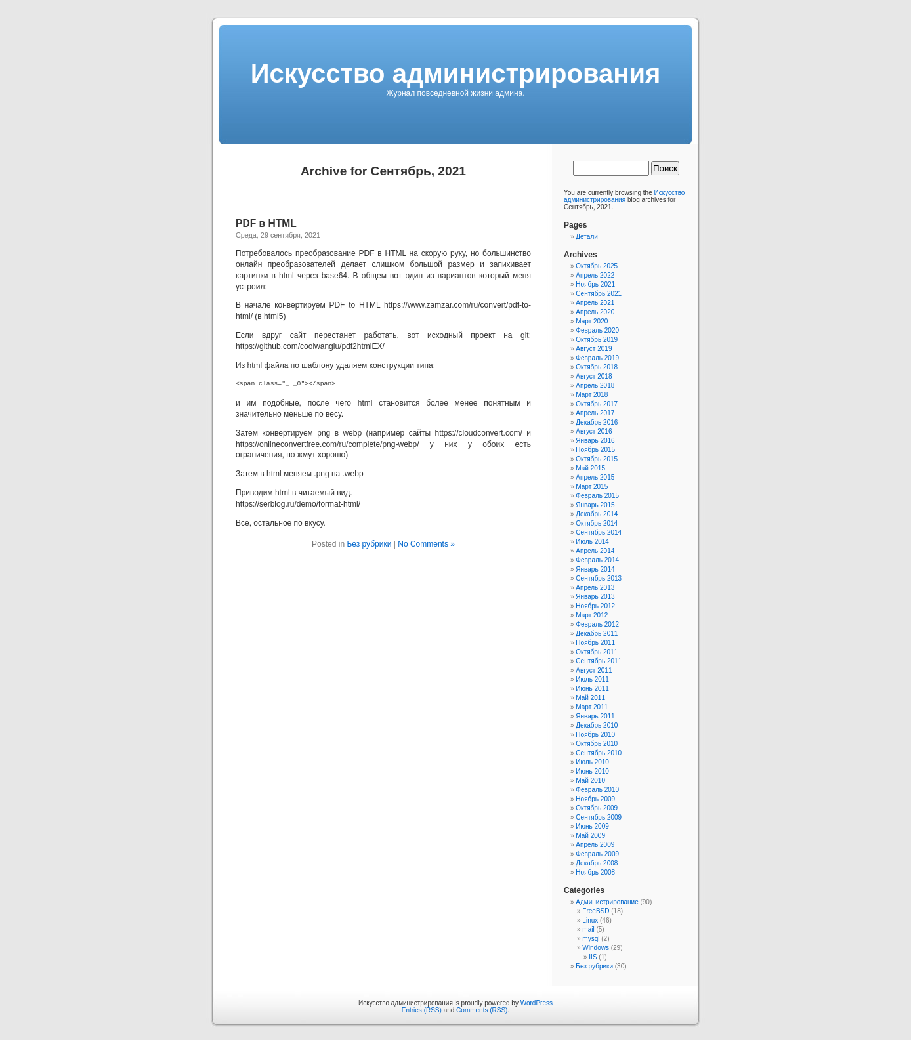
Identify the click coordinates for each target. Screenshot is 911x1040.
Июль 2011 (592, 679)
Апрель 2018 (595, 385)
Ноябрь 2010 (595, 734)
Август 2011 (594, 670)
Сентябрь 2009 (599, 817)
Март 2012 (592, 615)
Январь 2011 (595, 716)
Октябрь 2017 (597, 403)
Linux (590, 920)
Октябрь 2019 (597, 339)
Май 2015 (590, 468)
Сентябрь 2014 (599, 532)
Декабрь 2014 (597, 514)
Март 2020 (592, 321)
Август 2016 (594, 431)
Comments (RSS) (481, 1010)
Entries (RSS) (422, 1010)
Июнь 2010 (592, 771)
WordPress (536, 1003)
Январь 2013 (595, 596)
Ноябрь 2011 (595, 642)
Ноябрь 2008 (595, 872)
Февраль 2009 (597, 854)
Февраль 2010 (597, 789)
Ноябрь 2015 (595, 449)
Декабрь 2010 (597, 725)
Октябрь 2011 (597, 651)
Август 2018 (594, 376)
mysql (590, 938)
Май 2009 (590, 835)
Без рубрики (369, 544)
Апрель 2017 (595, 413)
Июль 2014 (592, 541)
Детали (586, 236)
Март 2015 (592, 486)
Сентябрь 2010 (599, 753)
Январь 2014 (595, 569)
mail (588, 929)
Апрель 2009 (595, 844)
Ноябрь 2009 (595, 798)
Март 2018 (592, 394)
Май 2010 (590, 780)
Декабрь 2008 (597, 863)
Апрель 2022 (595, 275)
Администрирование (607, 901)
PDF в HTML (266, 223)
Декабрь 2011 (597, 633)
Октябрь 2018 (597, 367)
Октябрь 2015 (597, 459)
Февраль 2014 (597, 560)
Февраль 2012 (597, 624)
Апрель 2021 (595, 302)
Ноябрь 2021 (595, 284)
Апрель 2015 (595, 477)
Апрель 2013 (595, 587)
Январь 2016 (595, 440)
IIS (593, 957)
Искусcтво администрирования (456, 73)
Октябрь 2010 (597, 743)
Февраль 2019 (597, 358)
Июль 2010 (592, 762)
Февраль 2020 (597, 330)
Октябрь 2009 (597, 808)
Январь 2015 (595, 505)
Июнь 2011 (592, 688)
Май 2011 (590, 697)
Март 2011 (592, 707)
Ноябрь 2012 (595, 606)
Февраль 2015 (597, 495)
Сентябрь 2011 (599, 661)
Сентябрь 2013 (599, 578)
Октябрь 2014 (597, 523)
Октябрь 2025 (597, 266)
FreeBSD (595, 911)
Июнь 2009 (592, 826)
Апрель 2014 (595, 550)
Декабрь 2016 (597, 422)
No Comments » (426, 544)
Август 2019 (594, 348)
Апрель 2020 (595, 312)
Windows (595, 947)
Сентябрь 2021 (599, 293)
